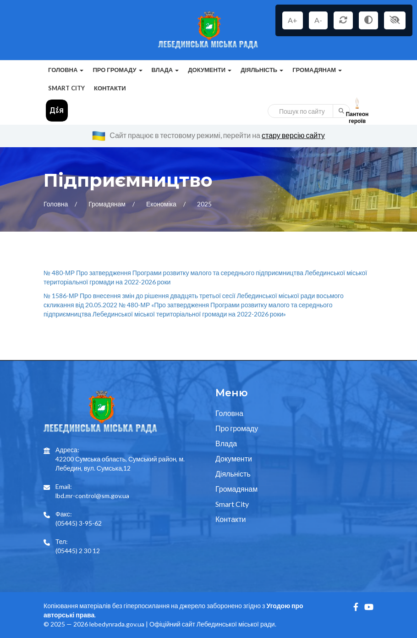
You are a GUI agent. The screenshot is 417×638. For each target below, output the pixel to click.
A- (318, 20)
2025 (204, 204)
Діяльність (233, 473)
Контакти (110, 88)
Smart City (66, 88)
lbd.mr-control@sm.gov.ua (92, 495)
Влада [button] (165, 69)
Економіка (162, 204)
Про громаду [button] (117, 69)
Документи (233, 458)
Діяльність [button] (262, 69)
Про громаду (236, 428)
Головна (56, 204)
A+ (292, 20)
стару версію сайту (293, 135)
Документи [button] (209, 69)
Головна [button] (65, 69)
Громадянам (107, 204)
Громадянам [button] (317, 69)
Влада (226, 443)
